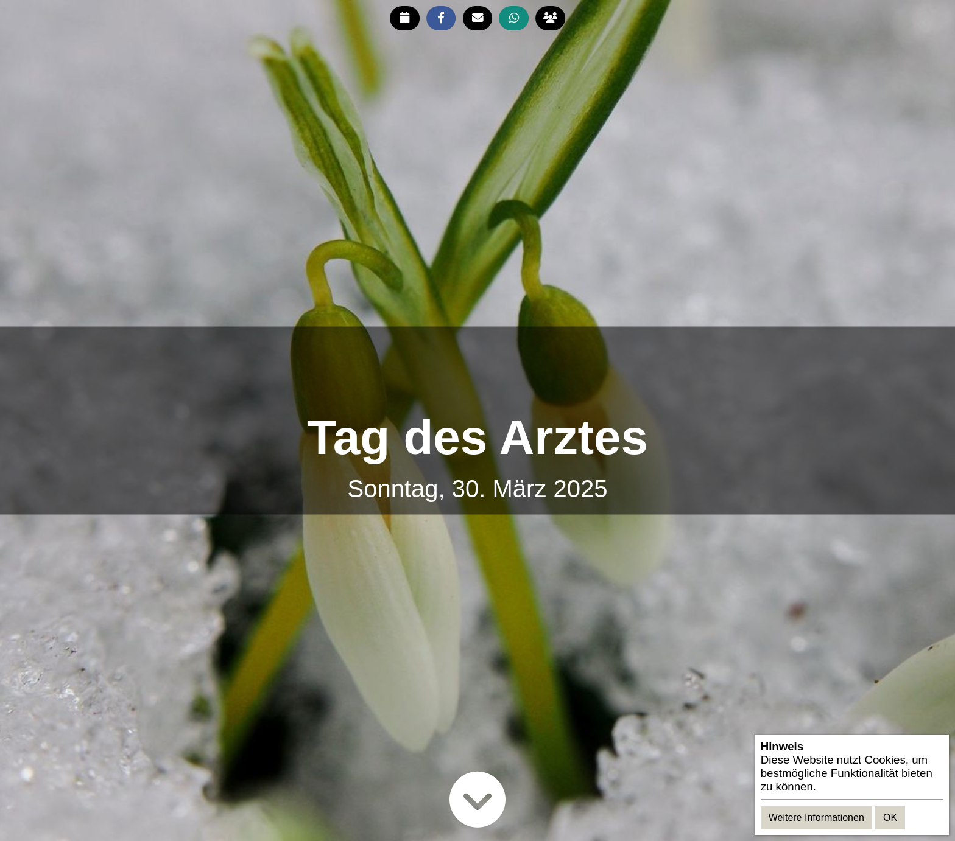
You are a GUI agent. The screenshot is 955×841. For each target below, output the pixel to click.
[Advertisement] (477, 369)
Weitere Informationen (816, 817)
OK (890, 817)
